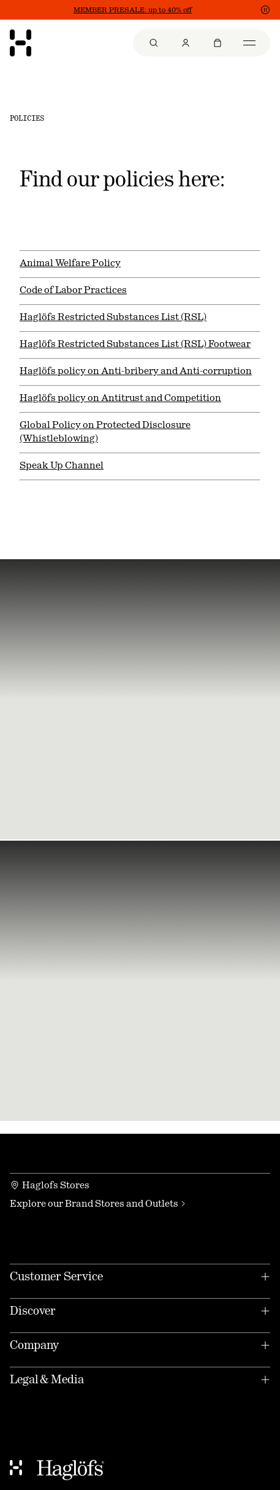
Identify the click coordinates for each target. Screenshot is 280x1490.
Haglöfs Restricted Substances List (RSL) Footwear (135, 344)
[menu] (201, 42)
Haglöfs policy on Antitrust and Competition (120, 397)
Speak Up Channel (62, 465)
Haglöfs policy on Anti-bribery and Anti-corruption (136, 370)
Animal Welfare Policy (70, 263)
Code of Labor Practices (73, 290)
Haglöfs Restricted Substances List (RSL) (113, 317)
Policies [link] (27, 118)
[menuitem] (153, 42)
